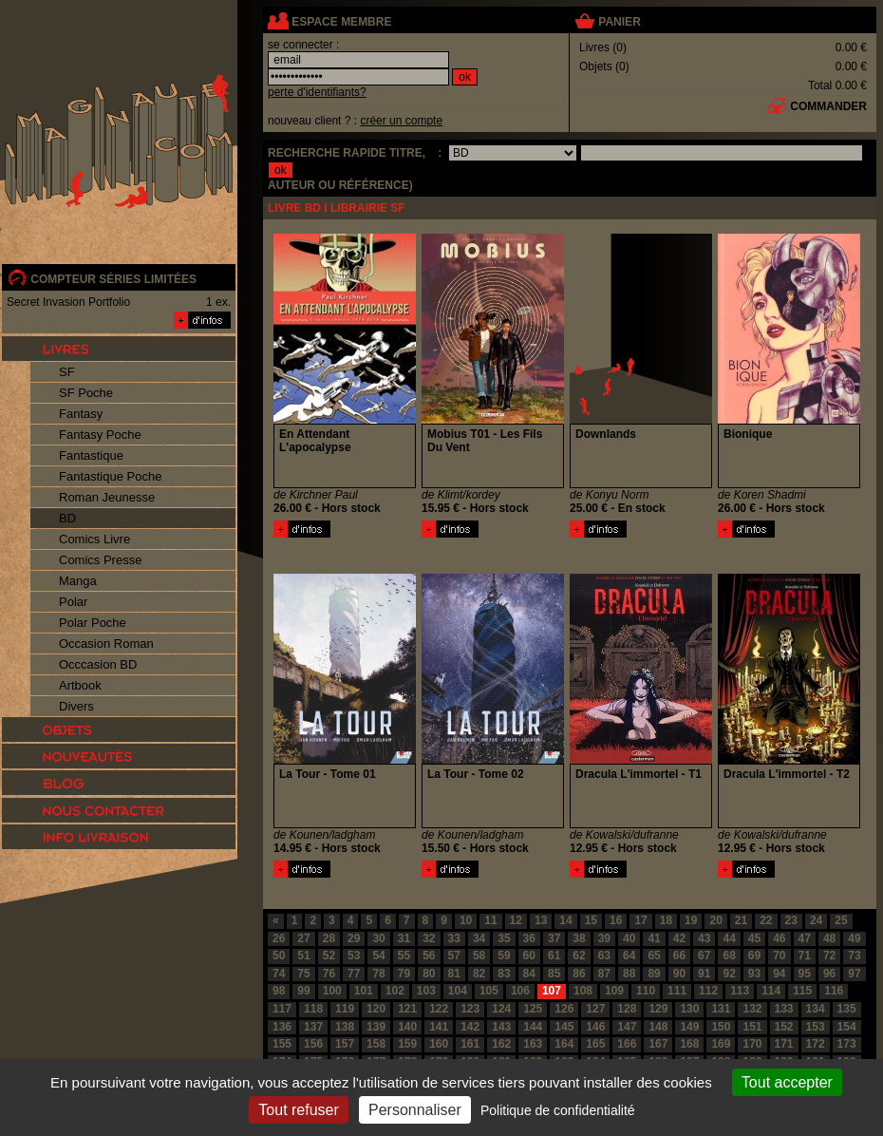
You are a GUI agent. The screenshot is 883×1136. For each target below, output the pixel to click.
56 (429, 955)
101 (363, 990)
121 (407, 1008)
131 (720, 1008)
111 (676, 990)
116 (833, 990)
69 (754, 955)
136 (281, 1026)
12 (516, 920)
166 (626, 1044)
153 (815, 1026)
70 (779, 955)
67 (704, 955)
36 (529, 938)
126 (563, 1008)
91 (704, 973)
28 (329, 938)
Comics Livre (94, 539)
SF (67, 372)
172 (815, 1044)
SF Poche (86, 393)
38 (579, 938)
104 (457, 990)
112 (708, 990)
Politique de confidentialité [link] (557, 1110)
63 (604, 955)
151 (751, 1026)
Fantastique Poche (110, 476)
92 (729, 973)
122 (438, 1008)
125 (532, 1008)
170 (751, 1044)
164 (563, 1044)
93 (754, 973)
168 (689, 1044)
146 (595, 1026)
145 (563, 1026)
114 (770, 990)
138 (344, 1026)
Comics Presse (100, 560)
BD (67, 518)
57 (454, 955)
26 (278, 938)
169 (720, 1044)
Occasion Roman (106, 643)
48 (829, 938)
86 (579, 973)
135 (846, 1008)
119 (344, 1008)
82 (479, 973)
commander (828, 106)
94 (779, 973)
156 (313, 1044)
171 (784, 1044)
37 (554, 938)
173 (846, 1044)
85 (554, 973)
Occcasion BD (98, 664)
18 (666, 920)
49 (854, 938)
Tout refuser (298, 1110)
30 (378, 938)
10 (466, 920)
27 (303, 938)
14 (565, 920)
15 (591, 920)
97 (854, 973)
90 (679, 973)
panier (619, 21)
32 (429, 938)
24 (816, 920)
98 (278, 990)
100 (332, 990)
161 (469, 1044)
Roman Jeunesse (107, 497)
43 (704, 938)
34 (479, 938)
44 (729, 938)
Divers (76, 706)
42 (679, 938)
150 (720, 1026)
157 (344, 1044)
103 (426, 990)
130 (689, 1008)
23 (791, 920)
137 (313, 1026)
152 (784, 1026)
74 (278, 973)
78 (378, 973)
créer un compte (401, 120)
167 (657, 1044)
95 (804, 973)
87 (604, 973)
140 (407, 1026)
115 (802, 990)
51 (303, 955)
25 (841, 920)
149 (689, 1026)
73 (854, 955)
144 (532, 1026)
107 (551, 990)
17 (640, 920)
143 (501, 1026)
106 (520, 990)
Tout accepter (787, 1082)
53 (354, 955)
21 (741, 920)
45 (754, 938)
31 (404, 938)
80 (429, 973)
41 (654, 938)
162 (501, 1044)
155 (281, 1044)
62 (579, 955)
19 (691, 920)
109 (614, 990)
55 (404, 955)
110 (645, 990)
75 (303, 973)
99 (303, 990)
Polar (73, 602)
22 (766, 920)
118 (313, 1008)
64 (629, 955)
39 (604, 938)
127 (595, 1008)
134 (815, 1008)
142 (469, 1026)
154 (846, 1026)
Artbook (80, 685)
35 (504, 938)
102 (394, 990)
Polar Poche (92, 622)
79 (404, 973)
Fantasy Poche (100, 434)
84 (529, 973)
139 (375, 1026)
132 (751, 1008)
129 (657, 1008)
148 (657, 1026)
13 (541, 920)
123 (469, 1008)
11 (490, 920)
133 (784, 1008)
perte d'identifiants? (317, 92)
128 (626, 1008)
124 (501, 1008)
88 (629, 973)
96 (829, 973)
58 (479, 955)
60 (529, 955)
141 (438, 1026)
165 (595, 1044)
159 (407, 1044)
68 (729, 955)
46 (779, 938)
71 (804, 955)
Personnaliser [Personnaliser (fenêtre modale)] (414, 1110)
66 (679, 955)
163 (532, 1044)
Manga (78, 581)
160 (438, 1044)
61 (554, 955)
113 (739, 990)
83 (504, 973)
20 (715, 920)
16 (616, 920)
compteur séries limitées (113, 279)
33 (454, 938)
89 (654, 973)
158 (375, 1044)
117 (281, 1008)
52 (329, 955)
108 (582, 990)
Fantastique (91, 455)
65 (654, 955)
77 (354, 973)
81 (454, 973)
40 (629, 938)
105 (488, 990)
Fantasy (81, 414)
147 (626, 1026)
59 (504, 955)
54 (378, 955)
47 (804, 938)
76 (329, 973)
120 (375, 1008)
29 (354, 938)
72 (829, 955)
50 (278, 955)
